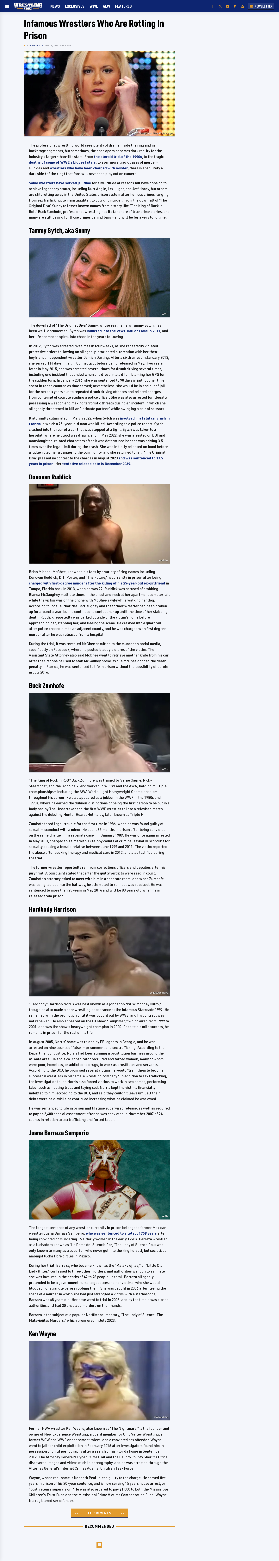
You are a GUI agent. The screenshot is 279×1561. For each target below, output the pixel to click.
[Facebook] (213, 6)
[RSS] (242, 6)
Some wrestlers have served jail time (60, 183)
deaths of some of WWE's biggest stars (62, 162)
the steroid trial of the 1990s (118, 156)
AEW (106, 6)
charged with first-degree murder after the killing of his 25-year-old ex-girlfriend (97, 583)
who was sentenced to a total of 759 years (121, 1233)
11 (89, 1513)
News (55, 6)
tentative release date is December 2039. (96, 463)
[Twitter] (220, 6)
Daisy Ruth (36, 45)
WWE (94, 6)
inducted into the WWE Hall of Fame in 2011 (123, 331)
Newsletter (261, 6)
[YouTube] (227, 6)
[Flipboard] (235, 6)
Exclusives (74, 6)
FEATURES (123, 6)
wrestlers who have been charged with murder (89, 168)
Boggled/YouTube (159, 993)
